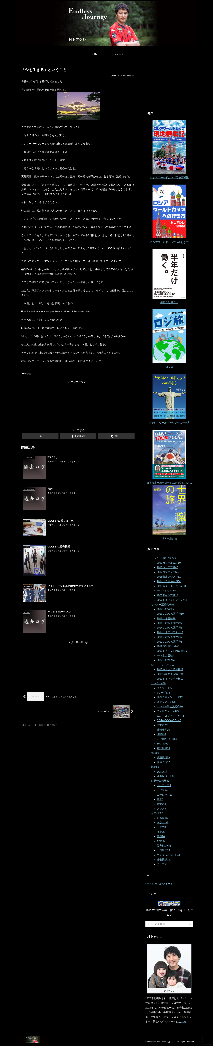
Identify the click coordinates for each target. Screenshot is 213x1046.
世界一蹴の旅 (169, 538)
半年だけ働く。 (169, 302)
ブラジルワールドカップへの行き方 (169, 422)
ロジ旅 (169, 367)
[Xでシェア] (40, 436)
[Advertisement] (78, 404)
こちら (182, 1021)
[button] (116, 436)
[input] (169, 924)
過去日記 (26, 374)
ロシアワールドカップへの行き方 (169, 242)
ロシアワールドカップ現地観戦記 (169, 177)
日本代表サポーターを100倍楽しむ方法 (169, 482)
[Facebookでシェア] (78, 436)
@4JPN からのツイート (159, 883)
